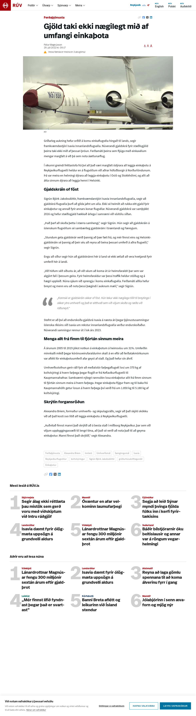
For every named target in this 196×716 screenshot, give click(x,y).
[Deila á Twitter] (147, 17)
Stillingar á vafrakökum (111, 706)
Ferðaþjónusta (54, 17)
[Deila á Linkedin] (151, 17)
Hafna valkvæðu (144, 706)
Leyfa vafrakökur (175, 706)
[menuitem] (33, 5)
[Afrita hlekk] (139, 17)
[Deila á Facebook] (143, 17)
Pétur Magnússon (53, 45)
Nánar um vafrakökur (36, 709)
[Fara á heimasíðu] (14, 5)
